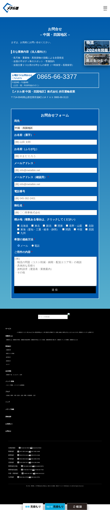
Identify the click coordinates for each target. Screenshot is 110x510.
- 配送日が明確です (50, 338)
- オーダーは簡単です (88, 338)
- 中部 (14, 401)
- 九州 (33, 401)
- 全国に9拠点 (58, 338)
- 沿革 (20, 380)
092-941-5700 (24, 483)
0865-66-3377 (57, 76)
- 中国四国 (29, 401)
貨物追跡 (8, 422)
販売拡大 (8, 363)
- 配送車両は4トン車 (40, 338)
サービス (8, 334)
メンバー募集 (9, 387)
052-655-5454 (24, 464)
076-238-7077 (24, 468)
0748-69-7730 (27, 475)
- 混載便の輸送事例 (25, 345)
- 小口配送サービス (21, 338)
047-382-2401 (24, 457)
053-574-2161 (24, 461)
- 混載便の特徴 (16, 345)
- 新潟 (18, 401)
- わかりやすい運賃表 (77, 338)
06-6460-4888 (27, 472)
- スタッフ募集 (9, 391)
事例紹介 (8, 352)
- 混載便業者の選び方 (50, 345)
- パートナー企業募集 (18, 391)
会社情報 (8, 377)
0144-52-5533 (25, 453)
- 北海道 (7, 401)
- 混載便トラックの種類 (63, 345)
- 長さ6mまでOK (30, 338)
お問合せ (8, 437)
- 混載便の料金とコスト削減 (37, 345)
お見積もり (9, 429)
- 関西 (24, 401)
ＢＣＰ (8, 370)
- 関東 (11, 401)
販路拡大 (8, 366)
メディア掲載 (9, 415)
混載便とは (9, 341)
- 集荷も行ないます (67, 338)
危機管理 (8, 355)
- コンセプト (15, 380)
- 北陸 (21, 401)
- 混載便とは (8, 345)
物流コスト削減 (10, 359)
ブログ (7, 397)
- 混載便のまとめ (73, 345)
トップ (7, 407)
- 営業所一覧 (8, 380)
